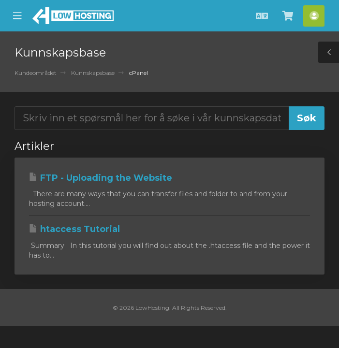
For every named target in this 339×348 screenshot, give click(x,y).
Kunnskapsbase (93, 72)
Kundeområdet (36, 72)
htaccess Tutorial (74, 229)
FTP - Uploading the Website (100, 178)
